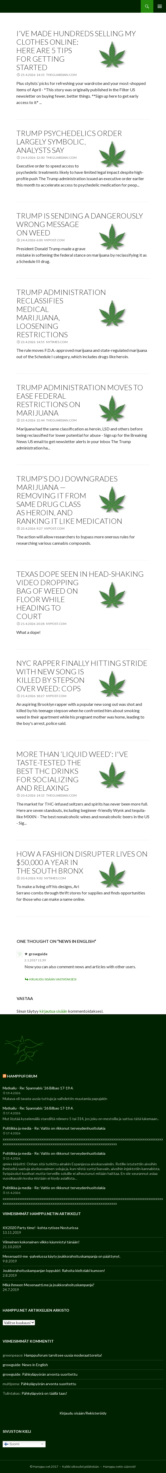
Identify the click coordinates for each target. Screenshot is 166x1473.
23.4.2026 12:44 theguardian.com (49, 420)
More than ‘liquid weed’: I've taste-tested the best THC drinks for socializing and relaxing (72, 770)
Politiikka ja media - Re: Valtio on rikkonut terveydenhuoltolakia (54, 1128)
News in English (35, 1364)
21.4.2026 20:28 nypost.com (43, 624)
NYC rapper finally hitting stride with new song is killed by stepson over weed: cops (81, 675)
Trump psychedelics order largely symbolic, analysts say (69, 141)
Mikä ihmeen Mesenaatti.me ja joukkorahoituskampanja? (48, 1285)
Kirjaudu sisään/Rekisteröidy (83, 1413)
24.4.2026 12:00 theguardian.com (49, 158)
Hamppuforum (22, 1076)
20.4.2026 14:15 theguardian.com (49, 795)
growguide (38, 954)
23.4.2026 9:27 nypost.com (43, 528)
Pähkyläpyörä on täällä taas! (44, 1393)
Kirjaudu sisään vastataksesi (52, 979)
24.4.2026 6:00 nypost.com (43, 240)
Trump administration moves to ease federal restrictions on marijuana (79, 400)
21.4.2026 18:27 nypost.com (43, 696)
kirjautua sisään (53, 1010)
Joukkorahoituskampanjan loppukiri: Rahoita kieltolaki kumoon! (54, 1270)
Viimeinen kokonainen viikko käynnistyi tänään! (41, 1242)
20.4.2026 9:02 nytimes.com (43, 878)
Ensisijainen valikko (159, 6)
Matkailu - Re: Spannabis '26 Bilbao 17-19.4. (38, 1088)
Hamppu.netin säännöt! (119, 1467)
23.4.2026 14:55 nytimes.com (44, 342)
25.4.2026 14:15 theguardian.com (49, 75)
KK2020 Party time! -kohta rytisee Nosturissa (40, 1227)
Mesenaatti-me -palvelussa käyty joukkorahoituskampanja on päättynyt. (61, 1256)
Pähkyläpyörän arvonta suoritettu (49, 1374)
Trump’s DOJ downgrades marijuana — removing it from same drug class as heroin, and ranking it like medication (69, 499)
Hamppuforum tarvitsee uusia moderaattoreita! (63, 1355)
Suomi (11, 1444)
